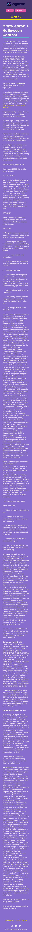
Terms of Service (21, 920)
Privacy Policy (9, 920)
